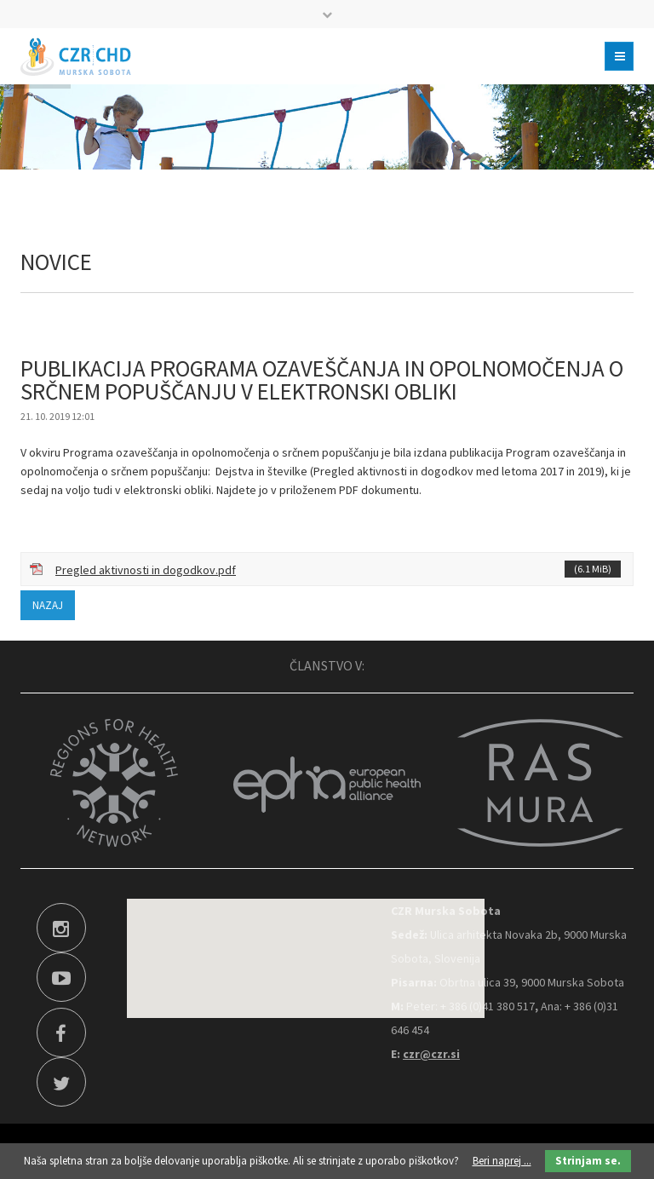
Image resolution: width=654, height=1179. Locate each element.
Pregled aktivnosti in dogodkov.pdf (338, 569)
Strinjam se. (588, 1160)
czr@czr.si (431, 1053)
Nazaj (47, 605)
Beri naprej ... (502, 1160)
